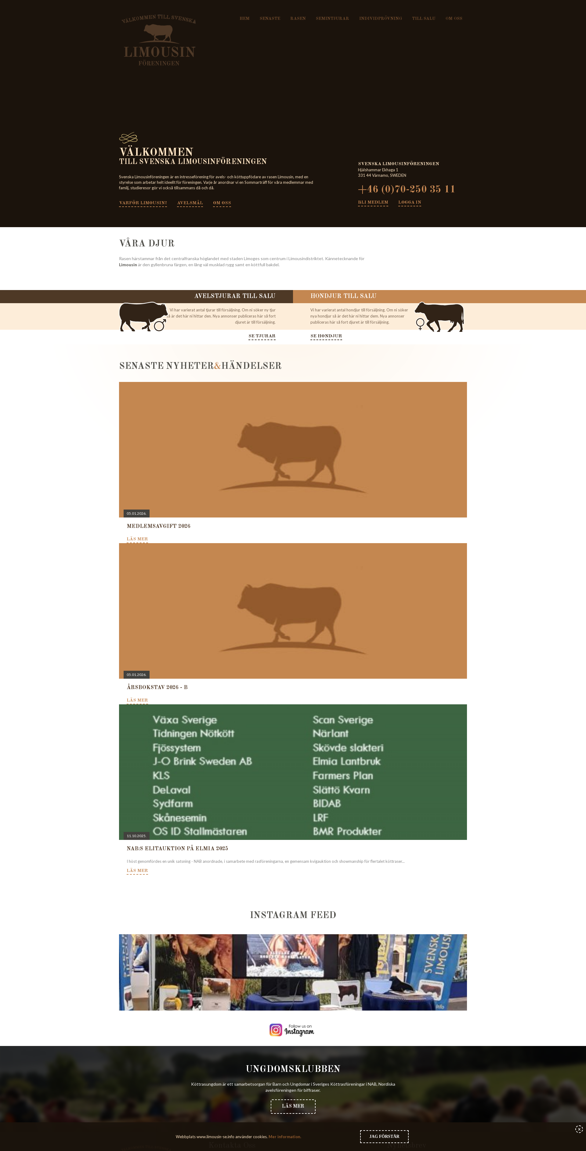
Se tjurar (262, 336)
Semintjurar (332, 18)
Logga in (409, 202)
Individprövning (380, 18)
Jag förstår (384, 1136)
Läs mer (293, 1106)
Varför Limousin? (143, 203)
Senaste (270, 18)
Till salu (424, 18)
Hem (245, 18)
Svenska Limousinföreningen (159, 40)
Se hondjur (326, 336)
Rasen (298, 18)
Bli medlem (373, 202)
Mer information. (284, 1136)
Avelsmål (190, 203)
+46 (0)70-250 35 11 (407, 190)
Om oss (454, 18)
